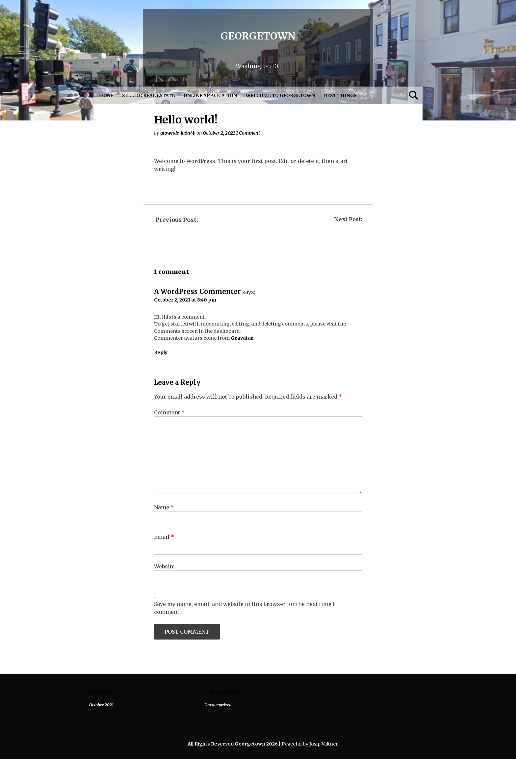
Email (164, 537)
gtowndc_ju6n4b (177, 133)
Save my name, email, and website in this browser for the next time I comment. (244, 608)
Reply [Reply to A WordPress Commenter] (161, 352)
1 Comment (248, 133)
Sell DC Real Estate (148, 95)
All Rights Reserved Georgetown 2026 (233, 744)
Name (164, 507)
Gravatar (242, 338)
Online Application (210, 95)
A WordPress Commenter (197, 291)
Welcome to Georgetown (280, 95)
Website (164, 566)
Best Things (340, 95)
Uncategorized (217, 704)
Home (105, 95)
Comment (169, 412)
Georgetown (258, 35)
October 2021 (101, 704)
